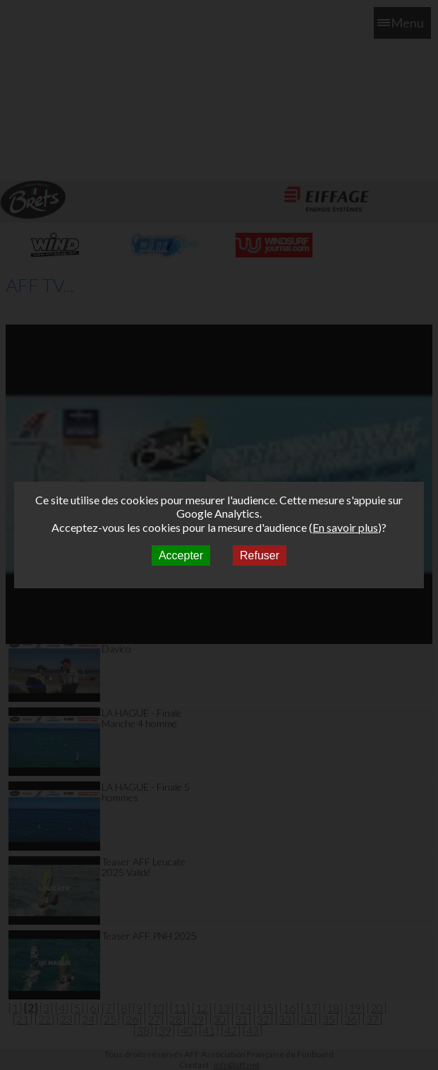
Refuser (259, 555)
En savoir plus (345, 527)
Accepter (181, 555)
